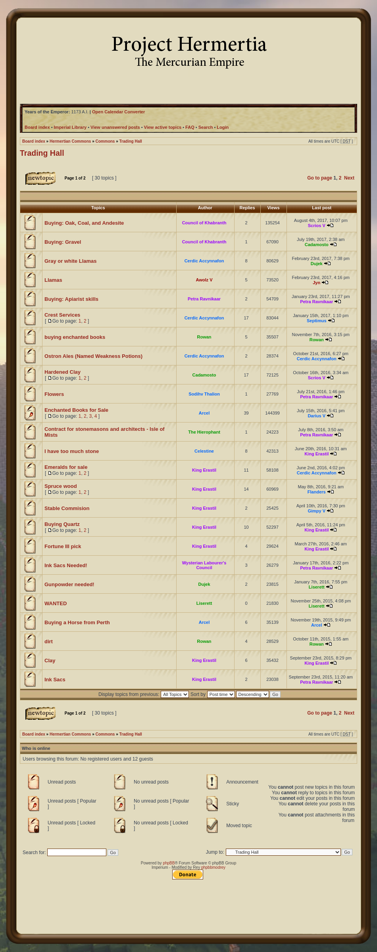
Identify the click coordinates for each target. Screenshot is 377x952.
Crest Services (62, 315)
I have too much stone (71, 451)
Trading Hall (130, 141)
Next (349, 178)
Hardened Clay (62, 372)
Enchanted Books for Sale (76, 410)
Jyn (316, 282)
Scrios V (316, 225)
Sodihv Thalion (204, 394)
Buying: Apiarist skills (71, 299)
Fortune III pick (62, 546)
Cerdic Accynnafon (204, 260)
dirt (48, 641)
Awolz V (204, 279)
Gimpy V (316, 510)
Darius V (316, 415)
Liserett (317, 587)
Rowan (204, 337)
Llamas (53, 280)
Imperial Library (70, 127)
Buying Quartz (62, 524)
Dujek (317, 263)
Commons (105, 141)
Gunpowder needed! (69, 584)
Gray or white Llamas (70, 261)
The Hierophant (204, 432)
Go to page (319, 178)
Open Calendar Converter (118, 111)
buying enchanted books (74, 337)
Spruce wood (60, 486)
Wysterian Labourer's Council (204, 565)
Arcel (204, 413)
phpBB (169, 863)
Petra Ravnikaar (204, 298)
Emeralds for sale (65, 467)
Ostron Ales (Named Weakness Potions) (93, 356)
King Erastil (316, 453)
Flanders (317, 491)
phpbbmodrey (213, 867)
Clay (49, 660)
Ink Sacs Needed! (65, 565)
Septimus (317, 320)
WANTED (55, 603)
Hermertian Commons (70, 141)
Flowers (54, 394)
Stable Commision (66, 508)
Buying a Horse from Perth (77, 622)
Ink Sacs (54, 679)
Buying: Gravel (62, 242)
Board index (33, 141)
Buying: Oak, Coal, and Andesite (84, 223)
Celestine (204, 451)
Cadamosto (317, 244)
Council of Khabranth (204, 222)
